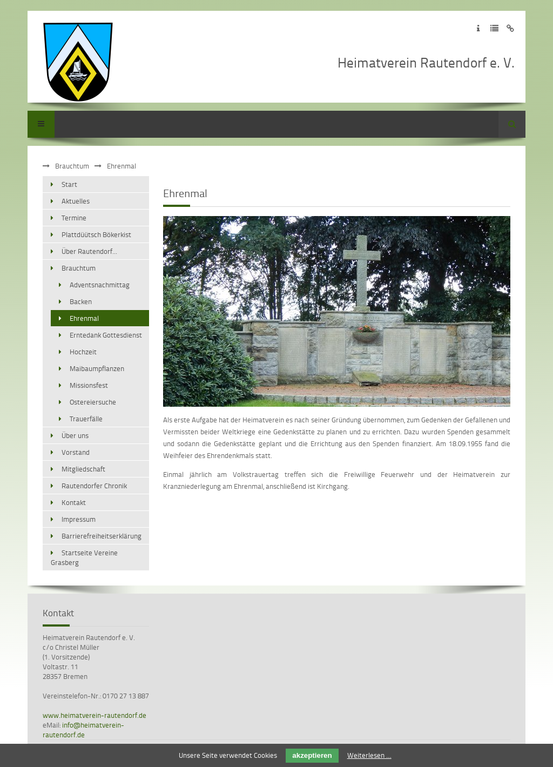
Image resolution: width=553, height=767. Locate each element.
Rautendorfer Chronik (94, 485)
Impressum (79, 519)
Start (69, 184)
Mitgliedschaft (83, 469)
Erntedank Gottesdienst (106, 335)
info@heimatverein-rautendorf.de (83, 729)
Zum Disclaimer (510, 28)
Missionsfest (89, 385)
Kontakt (74, 502)
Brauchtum (72, 166)
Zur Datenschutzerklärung (494, 28)
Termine (74, 218)
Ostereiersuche (93, 402)
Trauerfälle (86, 418)
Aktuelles (76, 201)
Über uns (75, 435)
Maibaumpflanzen (97, 368)
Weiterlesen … (369, 755)
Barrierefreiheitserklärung (101, 536)
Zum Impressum (478, 28)
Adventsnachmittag (100, 285)
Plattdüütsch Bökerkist (96, 234)
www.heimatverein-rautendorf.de (94, 715)
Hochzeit (83, 351)
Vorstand (76, 452)
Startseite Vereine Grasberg (84, 557)
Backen (81, 301)
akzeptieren (312, 755)
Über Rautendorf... (89, 251)
